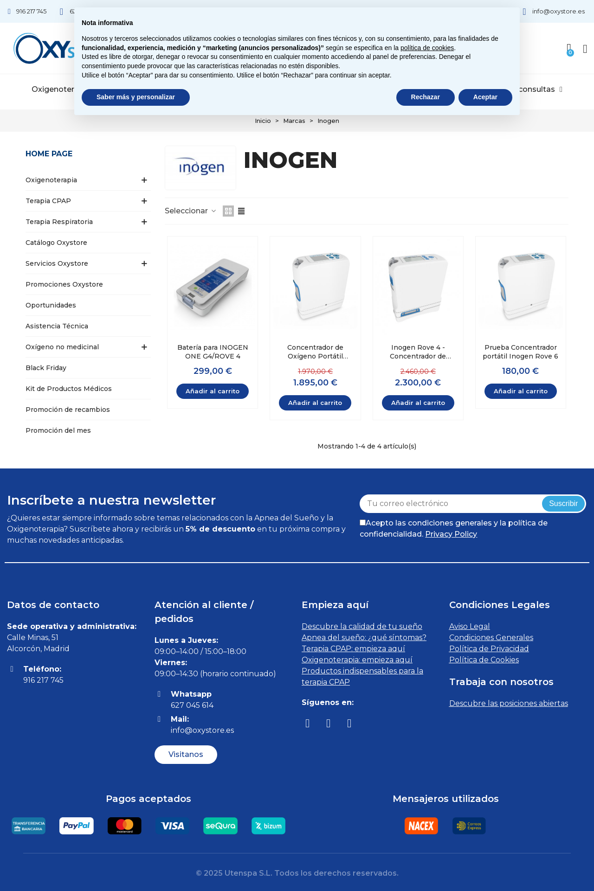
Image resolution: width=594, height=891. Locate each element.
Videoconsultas (529, 89)
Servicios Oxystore (57, 263)
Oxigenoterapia (64, 89)
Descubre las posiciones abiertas (508, 703)
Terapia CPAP (48, 201)
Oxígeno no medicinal (62, 347)
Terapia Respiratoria (59, 222)
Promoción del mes (58, 430)
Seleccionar (191, 210)
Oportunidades (51, 305)
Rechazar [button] (425, 97)
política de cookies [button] (427, 47)
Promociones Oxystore (64, 284)
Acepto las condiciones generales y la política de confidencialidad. (454, 528)
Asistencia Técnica (57, 326)
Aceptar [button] (485, 97)
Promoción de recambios (68, 409)
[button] (186, 754)
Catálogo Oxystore (56, 242)
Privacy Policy (451, 534)
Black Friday (46, 368)
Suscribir (563, 503)
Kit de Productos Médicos (69, 389)
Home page (49, 153)
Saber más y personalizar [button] (136, 97)
